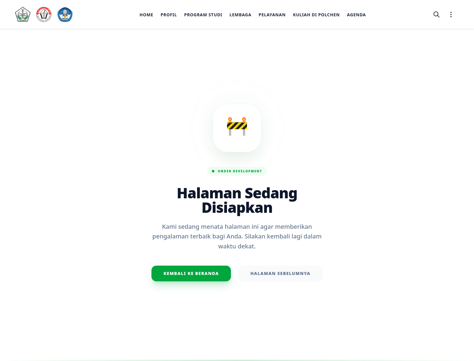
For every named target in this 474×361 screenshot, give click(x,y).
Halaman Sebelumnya (280, 273)
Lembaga (240, 15)
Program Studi (203, 15)
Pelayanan (272, 15)
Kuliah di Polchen (316, 15)
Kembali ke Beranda (191, 273)
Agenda (356, 15)
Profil (169, 15)
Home (147, 15)
